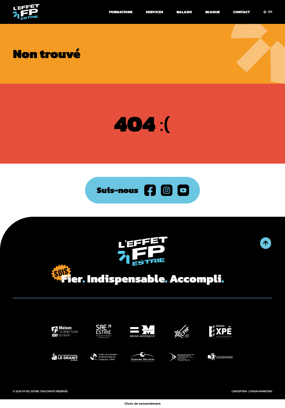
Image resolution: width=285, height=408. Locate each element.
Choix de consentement (142, 403)
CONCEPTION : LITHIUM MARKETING (252, 391)
